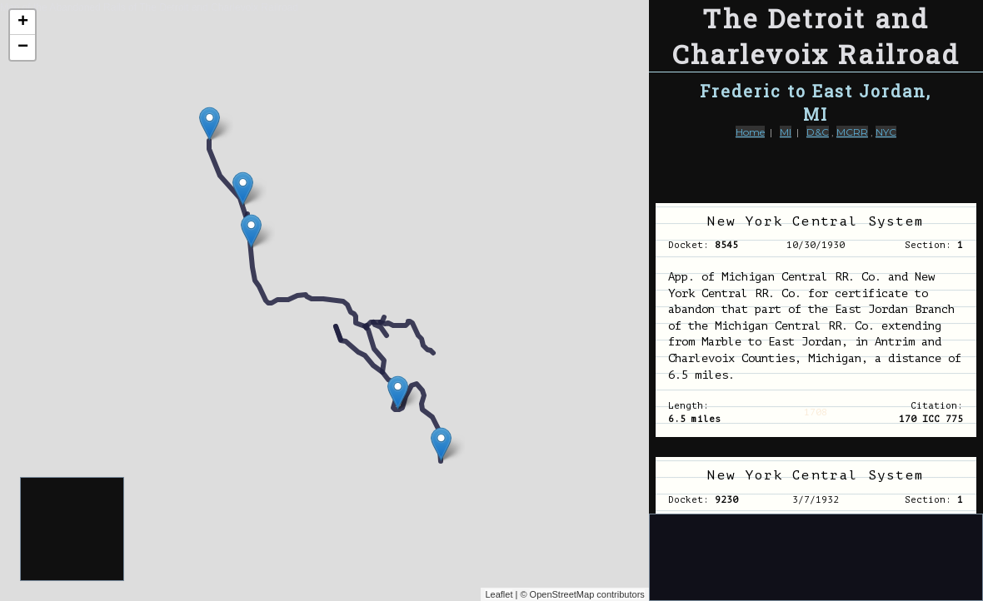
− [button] (22, 47)
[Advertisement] (73, 530)
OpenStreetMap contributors (587, 594)
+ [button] (22, 22)
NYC (886, 132)
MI (785, 132)
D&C (817, 132)
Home (750, 132)
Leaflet (498, 594)
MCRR (852, 132)
